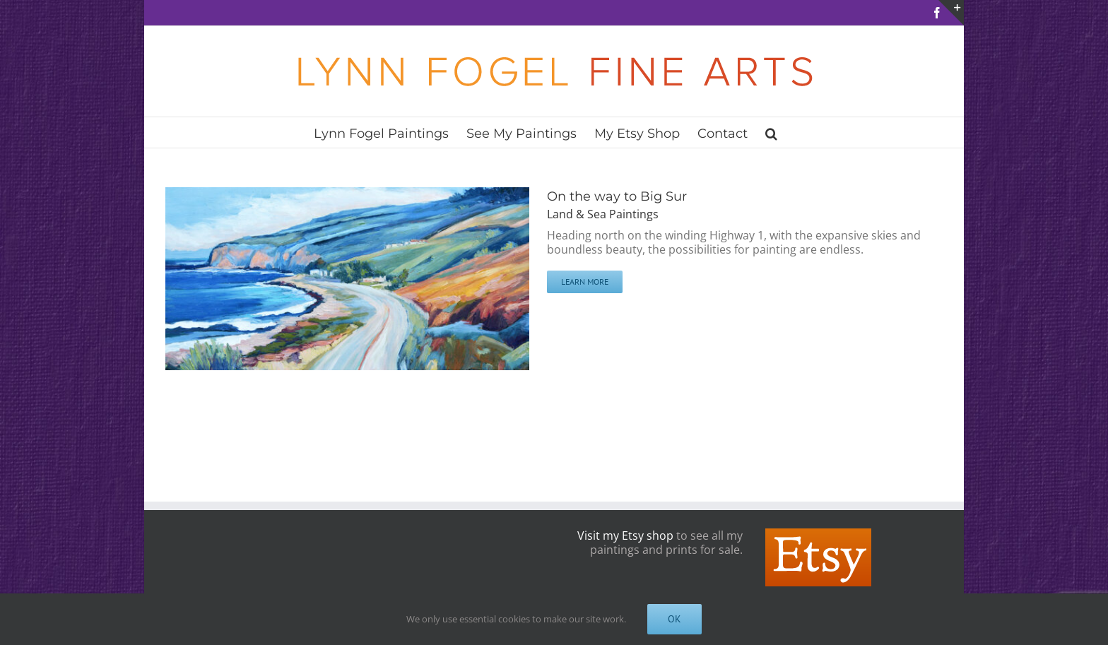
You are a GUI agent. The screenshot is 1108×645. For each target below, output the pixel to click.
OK (674, 619)
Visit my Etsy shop (625, 535)
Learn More (584, 281)
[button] (771, 132)
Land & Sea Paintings (603, 214)
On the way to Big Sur (617, 196)
